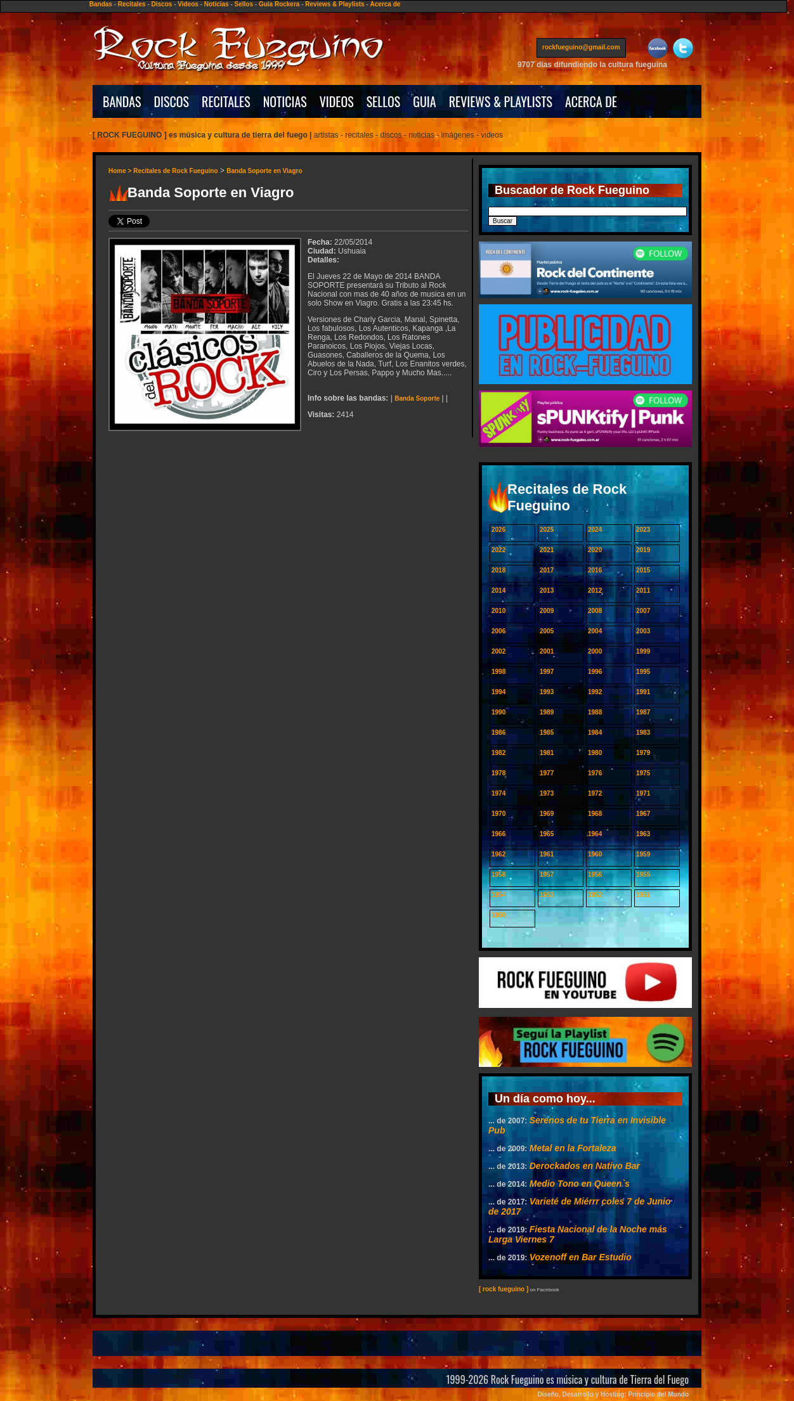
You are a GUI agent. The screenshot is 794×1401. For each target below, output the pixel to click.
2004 (595, 631)
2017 (547, 570)
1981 (547, 752)
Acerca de (385, 4)
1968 (595, 813)
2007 (643, 610)
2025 (547, 529)
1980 (595, 752)
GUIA (424, 101)
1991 (643, 691)
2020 (595, 549)
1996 (595, 671)
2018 (498, 570)
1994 (498, 691)
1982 (498, 752)
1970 (498, 813)
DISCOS (172, 101)
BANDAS (122, 101)
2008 (595, 610)
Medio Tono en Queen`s (580, 1183)
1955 (643, 874)
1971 (643, 793)
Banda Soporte (416, 398)
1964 (595, 833)
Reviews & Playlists (334, 4)
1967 (643, 813)
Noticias (216, 4)
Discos (162, 4)
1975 (643, 773)
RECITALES (226, 101)
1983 (643, 732)
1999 (643, 651)
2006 (498, 631)
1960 (595, 854)
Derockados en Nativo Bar (585, 1166)
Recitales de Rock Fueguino (175, 170)
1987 (643, 712)
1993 (547, 691)
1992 (595, 691)
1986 (498, 732)
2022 (498, 549)
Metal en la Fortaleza (573, 1148)
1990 (498, 712)
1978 (498, 773)
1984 (595, 732)
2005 (547, 631)
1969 (547, 813)
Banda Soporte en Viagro (264, 170)
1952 (595, 894)
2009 (547, 610)
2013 (547, 590)
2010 (498, 610)
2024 (595, 529)
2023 (643, 529)
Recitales (132, 4)
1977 (547, 773)
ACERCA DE (591, 101)
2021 (547, 549)
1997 (547, 671)
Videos (188, 4)
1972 (595, 793)
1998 (498, 671)
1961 (547, 854)
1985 (547, 732)
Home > (120, 170)
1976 (595, 773)
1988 (595, 712)
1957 (547, 874)
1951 (643, 894)
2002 (498, 651)
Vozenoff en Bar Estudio (581, 1257)
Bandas (100, 4)
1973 (547, 793)
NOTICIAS (285, 101)
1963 (643, 833)
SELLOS (384, 101)
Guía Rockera (279, 4)
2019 (643, 549)
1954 (498, 894)
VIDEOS (337, 101)
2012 (595, 590)
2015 (643, 570)
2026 (498, 529)
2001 (547, 651)
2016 (595, 570)
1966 (498, 833)
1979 (643, 752)
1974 (498, 793)
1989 (547, 712)
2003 (643, 631)
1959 (643, 854)
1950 (498, 915)
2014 (498, 590)
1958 (498, 874)
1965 (547, 833)
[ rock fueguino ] (503, 1289)
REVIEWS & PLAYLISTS (500, 101)
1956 (595, 874)
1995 (643, 671)
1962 (498, 854)
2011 (643, 590)
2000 (595, 651)
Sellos (244, 4)
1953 (547, 894)
